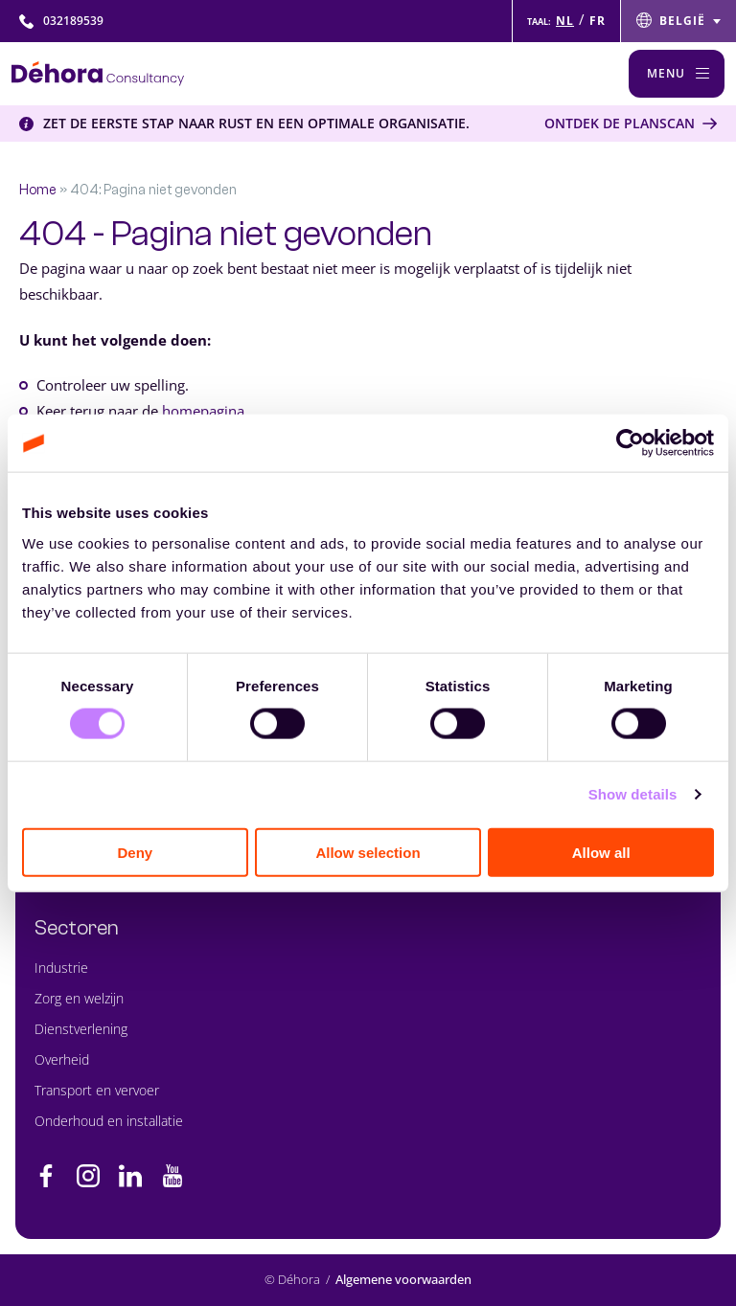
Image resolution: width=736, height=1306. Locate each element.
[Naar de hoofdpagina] (98, 73)
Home (38, 190)
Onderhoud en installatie (108, 1121)
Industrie (61, 967)
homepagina (203, 410)
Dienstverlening (80, 1029)
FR (597, 20)
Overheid (61, 1059)
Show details (633, 794)
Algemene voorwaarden (403, 1279)
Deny (134, 852)
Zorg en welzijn (79, 998)
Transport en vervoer (96, 1090)
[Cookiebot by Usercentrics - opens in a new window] (630, 443)
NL (565, 20)
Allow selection (367, 852)
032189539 (61, 20)
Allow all (601, 852)
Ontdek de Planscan (619, 123)
